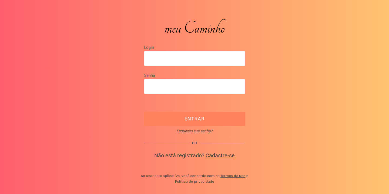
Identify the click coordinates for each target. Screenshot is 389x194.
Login (149, 47)
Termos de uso (232, 176)
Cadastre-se (220, 155)
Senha (149, 75)
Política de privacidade (194, 181)
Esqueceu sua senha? (194, 131)
